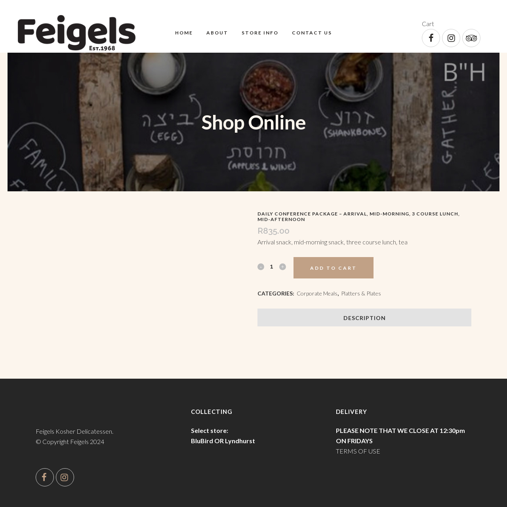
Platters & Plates (361, 293)
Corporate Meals (317, 293)
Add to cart (333, 268)
